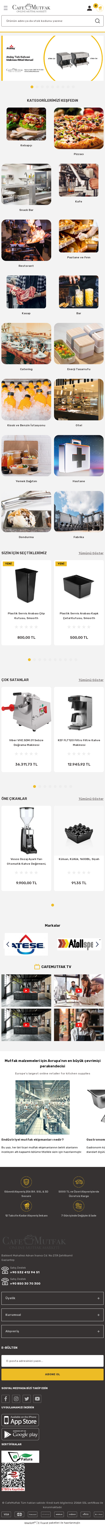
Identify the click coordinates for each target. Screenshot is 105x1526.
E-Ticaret (43, 1523)
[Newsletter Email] (52, 1361)
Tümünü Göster (91, 553)
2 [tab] (37, 86)
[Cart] (100, 8)
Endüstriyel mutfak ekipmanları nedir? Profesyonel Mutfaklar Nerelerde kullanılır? (36, 1140)
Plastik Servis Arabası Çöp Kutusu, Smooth (26, 616)
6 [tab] (57, 86)
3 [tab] (42, 86)
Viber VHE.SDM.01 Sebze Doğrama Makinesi (26, 743)
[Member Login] (89, 8)
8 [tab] (68, 86)
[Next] (97, 944)
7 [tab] (63, 86)
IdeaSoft (30, 1523)
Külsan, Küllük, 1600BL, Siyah (79, 859)
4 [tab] (47, 86)
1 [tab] (32, 86)
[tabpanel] (52, 58)
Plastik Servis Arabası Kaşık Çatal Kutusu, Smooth (79, 616)
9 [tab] (73, 86)
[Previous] (8, 944)
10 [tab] (75, 659)
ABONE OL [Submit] (52, 1374)
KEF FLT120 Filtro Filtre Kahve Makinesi (79, 743)
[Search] (52, 21)
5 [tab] (52, 86)
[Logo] (31, 8)
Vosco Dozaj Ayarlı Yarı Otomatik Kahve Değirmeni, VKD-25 (26, 862)
